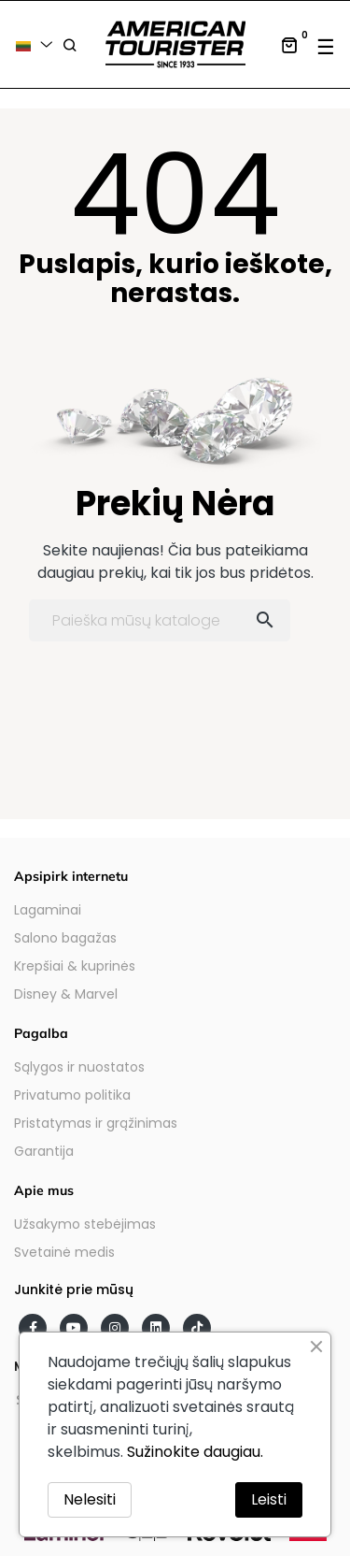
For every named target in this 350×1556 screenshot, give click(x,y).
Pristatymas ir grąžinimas (95, 1123)
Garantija (44, 1151)
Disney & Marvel (66, 994)
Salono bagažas (65, 938)
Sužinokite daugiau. (195, 1451)
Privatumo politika (72, 1095)
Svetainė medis (64, 1252)
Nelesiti (89, 1499)
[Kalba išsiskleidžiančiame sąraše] (37, 44)
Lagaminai (47, 909)
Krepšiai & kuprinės (74, 966)
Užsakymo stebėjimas (85, 1224)
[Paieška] (159, 620)
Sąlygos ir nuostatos (79, 1067)
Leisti (269, 1499)
